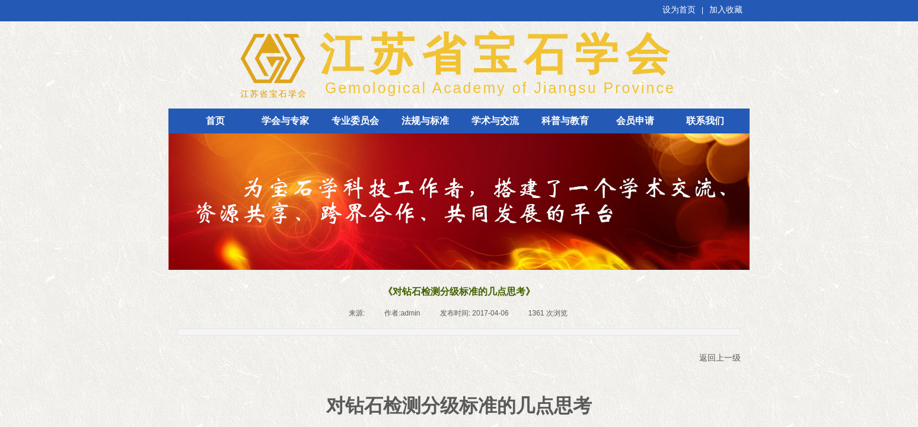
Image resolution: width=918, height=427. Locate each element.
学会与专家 (285, 121)
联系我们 (705, 121)
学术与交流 (495, 121)
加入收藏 (725, 9)
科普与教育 (565, 121)
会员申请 (635, 121)
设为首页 (679, 9)
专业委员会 (355, 121)
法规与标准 (425, 121)
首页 (215, 121)
